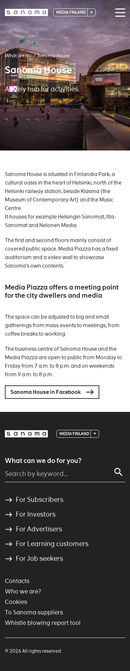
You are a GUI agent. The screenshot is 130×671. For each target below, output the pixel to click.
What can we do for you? (43, 460)
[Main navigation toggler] (118, 12)
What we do (18, 56)
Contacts (17, 581)
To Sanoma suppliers (34, 612)
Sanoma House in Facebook (45, 392)
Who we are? (23, 591)
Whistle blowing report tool (43, 623)
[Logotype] (26, 12)
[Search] (118, 472)
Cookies (16, 602)
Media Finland (71, 12)
